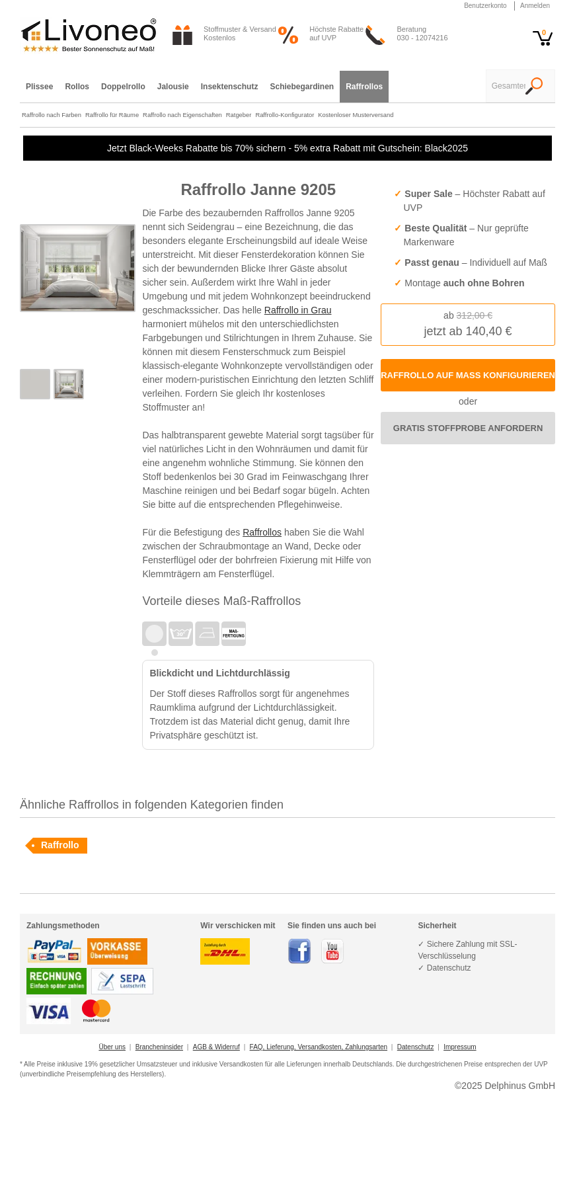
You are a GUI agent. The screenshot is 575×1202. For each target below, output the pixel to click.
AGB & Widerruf (216, 1047)
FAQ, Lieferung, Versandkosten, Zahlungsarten (318, 1047)
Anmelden (535, 5)
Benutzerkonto (485, 5)
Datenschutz (415, 1047)
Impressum (459, 1047)
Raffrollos (262, 532)
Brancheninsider (159, 1047)
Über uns (112, 1047)
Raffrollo (60, 845)
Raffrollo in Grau (298, 310)
